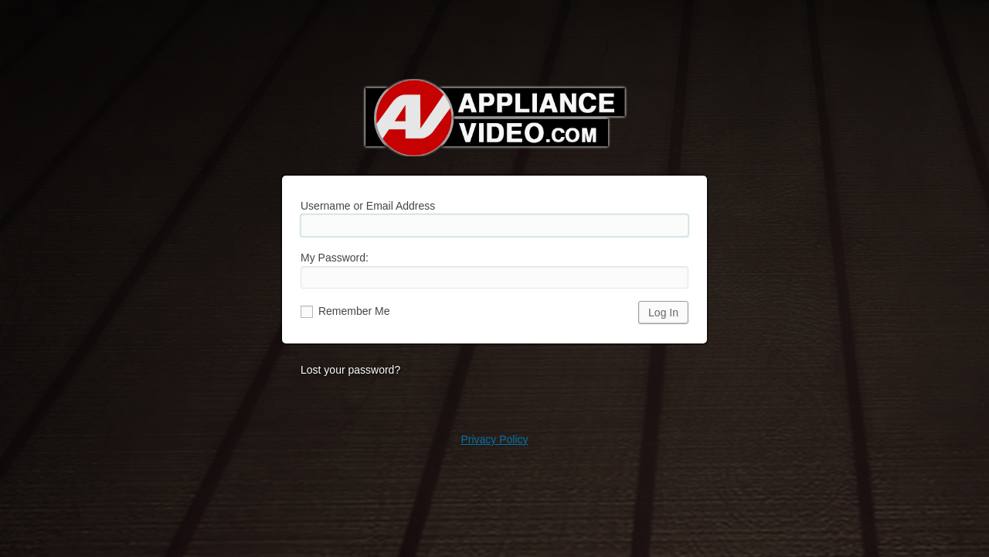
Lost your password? (350, 370)
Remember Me (345, 311)
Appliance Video (494, 117)
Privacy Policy (494, 439)
